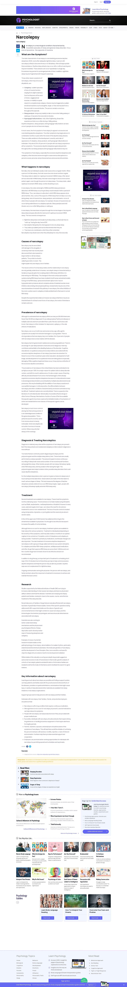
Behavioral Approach (97, 961)
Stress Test (94, 966)
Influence (35, 974)
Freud (34, 971)
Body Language (46, 27)
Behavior (31, 27)
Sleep (90, 27)
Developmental (63, 27)
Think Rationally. (56, 824)
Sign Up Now (73, 981)
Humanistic (20, 974)
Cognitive (55, 27)
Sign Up (107, 2)
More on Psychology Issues (69, 833)
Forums (77, 27)
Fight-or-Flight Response (98, 971)
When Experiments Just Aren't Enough (62, 816)
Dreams (71, 27)
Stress (95, 27)
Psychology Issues (26, 33)
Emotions (35, 969)
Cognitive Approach (97, 969)
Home (18, 961)
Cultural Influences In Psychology (28, 820)
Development (36, 966)
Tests (100, 27)
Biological (38, 27)
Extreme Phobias (56, 799)
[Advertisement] (60, 247)
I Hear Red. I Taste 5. (57, 808)
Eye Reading (94, 963)
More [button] (111, 27)
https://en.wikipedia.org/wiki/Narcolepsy (48, 754)
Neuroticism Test (96, 974)
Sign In (96, 2)
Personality (84, 27)
